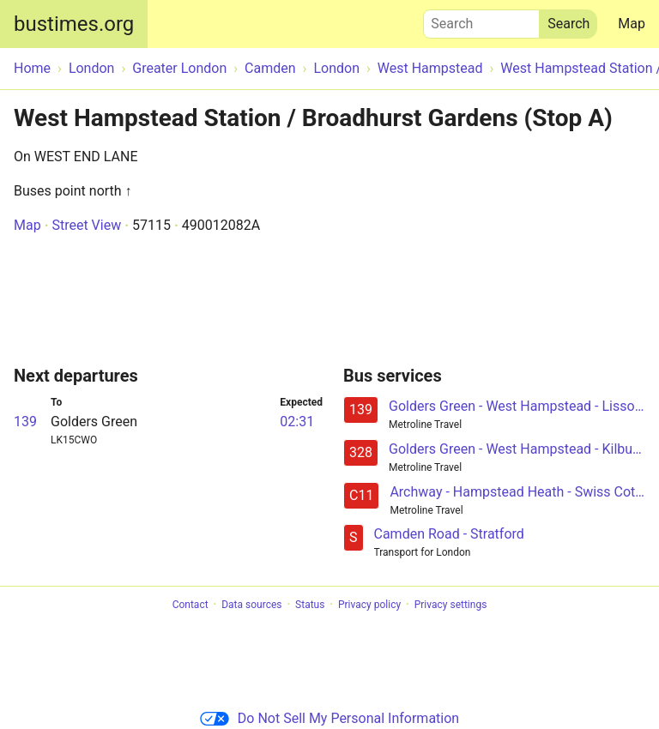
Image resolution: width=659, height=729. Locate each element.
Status (309, 605)
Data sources (251, 605)
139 (25, 421)
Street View (86, 225)
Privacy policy (369, 605)
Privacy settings (450, 605)
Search (481, 19)
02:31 (297, 421)
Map (631, 23)
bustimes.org (74, 24)
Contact (190, 605)
